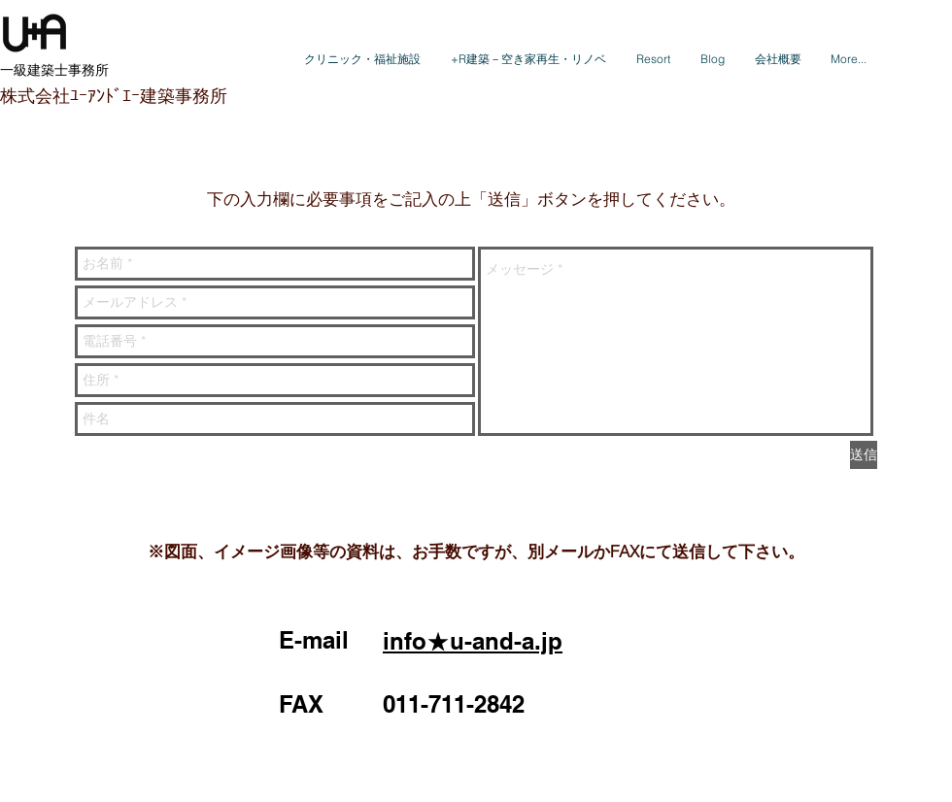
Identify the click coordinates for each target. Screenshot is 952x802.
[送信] (863, 455)
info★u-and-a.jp (472, 640)
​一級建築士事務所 (54, 70)
